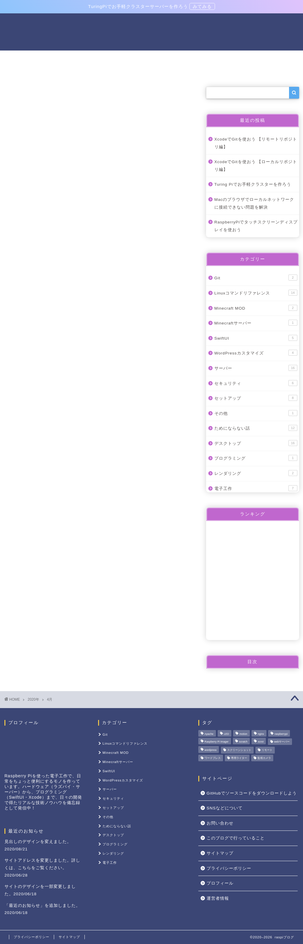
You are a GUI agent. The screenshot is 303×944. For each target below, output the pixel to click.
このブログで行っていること (236, 838)
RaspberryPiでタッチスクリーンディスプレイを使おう (256, 226)
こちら (24, 868)
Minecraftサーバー (255, 323)
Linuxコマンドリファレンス (140, 57)
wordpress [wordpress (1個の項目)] (211, 750)
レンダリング (255, 473)
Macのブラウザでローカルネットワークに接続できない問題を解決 (254, 203)
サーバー (85, 57)
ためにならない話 (255, 428)
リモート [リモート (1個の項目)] (267, 750)
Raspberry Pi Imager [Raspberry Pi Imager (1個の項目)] (217, 741)
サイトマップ (220, 853)
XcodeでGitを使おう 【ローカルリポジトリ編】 (255, 166)
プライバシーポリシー (229, 868)
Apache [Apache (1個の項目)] (209, 733)
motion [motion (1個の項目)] (243, 733)
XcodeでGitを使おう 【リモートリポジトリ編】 (255, 143)
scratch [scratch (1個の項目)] (243, 741)
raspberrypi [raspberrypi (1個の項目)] (281, 733)
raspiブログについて (252, 57)
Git (255, 278)
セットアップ (200, 57)
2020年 (33, 699)
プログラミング (255, 458)
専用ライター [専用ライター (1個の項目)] (239, 758)
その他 (20, 71)
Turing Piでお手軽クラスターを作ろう (252, 184)
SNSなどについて (225, 808)
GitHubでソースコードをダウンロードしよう (252, 793)
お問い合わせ (220, 823)
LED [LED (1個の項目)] (226, 733)
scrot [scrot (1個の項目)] (260, 741)
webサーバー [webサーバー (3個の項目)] (282, 741)
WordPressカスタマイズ (255, 353)
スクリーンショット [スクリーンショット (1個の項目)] (239, 750)
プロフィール (220, 883)
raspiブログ (151, 31)
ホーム (20, 57)
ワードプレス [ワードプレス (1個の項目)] (213, 758)
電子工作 (52, 57)
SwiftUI (255, 338)
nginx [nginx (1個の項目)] (261, 733)
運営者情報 (218, 898)
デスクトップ (255, 443)
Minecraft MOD (255, 308)
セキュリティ (255, 383)
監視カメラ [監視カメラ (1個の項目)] (264, 758)
